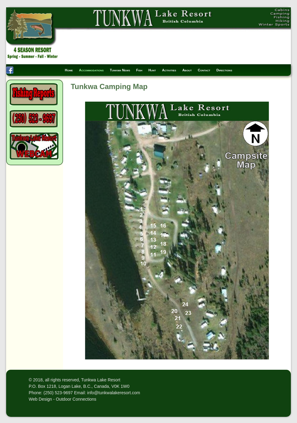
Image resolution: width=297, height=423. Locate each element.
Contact (204, 70)
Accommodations (91, 70)
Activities (169, 70)
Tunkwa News (120, 70)
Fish (139, 70)
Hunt (152, 70)
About (187, 70)
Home (69, 70)
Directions (224, 70)
